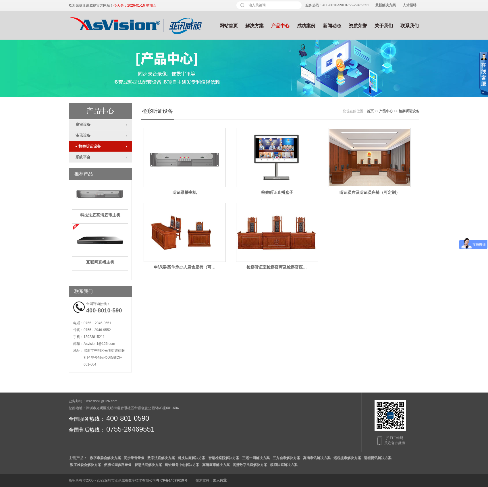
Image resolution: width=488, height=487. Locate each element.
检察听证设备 (88, 146)
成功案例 (306, 25)
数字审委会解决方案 (105, 458)
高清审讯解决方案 (317, 458)
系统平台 (83, 157)
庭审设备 (83, 124)
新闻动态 (332, 25)
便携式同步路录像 (118, 465)
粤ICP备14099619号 (171, 480)
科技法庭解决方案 (191, 458)
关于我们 (384, 25)
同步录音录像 (134, 458)
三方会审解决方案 (286, 458)
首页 (370, 111)
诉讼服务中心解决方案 (182, 465)
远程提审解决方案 (347, 458)
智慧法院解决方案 (148, 465)
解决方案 (254, 25)
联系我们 (409, 25)
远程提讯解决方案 (377, 458)
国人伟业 (220, 480)
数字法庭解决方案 (161, 458)
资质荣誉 (358, 25)
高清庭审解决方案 (216, 465)
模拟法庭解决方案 (284, 465)
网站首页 (228, 25)
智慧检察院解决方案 (223, 458)
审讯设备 (83, 135)
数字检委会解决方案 (85, 465)
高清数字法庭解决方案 (250, 465)
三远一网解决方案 (256, 458)
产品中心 (280, 25)
